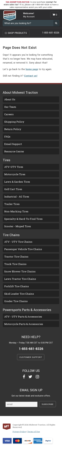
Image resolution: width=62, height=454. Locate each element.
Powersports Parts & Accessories (27, 310)
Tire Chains (11, 235)
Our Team (10, 107)
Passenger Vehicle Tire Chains (23, 249)
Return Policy (12, 129)
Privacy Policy (19, 431)
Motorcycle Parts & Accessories (23, 324)
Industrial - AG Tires (16, 196)
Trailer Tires (12, 204)
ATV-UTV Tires (13, 167)
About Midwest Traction (20, 92)
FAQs (7, 136)
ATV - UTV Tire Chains (18, 241)
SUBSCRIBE (48, 404)
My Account (29, 16)
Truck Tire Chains (15, 264)
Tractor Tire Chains (16, 256)
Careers (9, 114)
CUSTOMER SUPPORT (30, 357)
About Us (9, 99)
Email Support (13, 144)
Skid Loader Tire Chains (19, 293)
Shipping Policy (14, 121)
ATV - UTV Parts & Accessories (23, 316)
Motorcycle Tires (14, 174)
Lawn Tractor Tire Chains (20, 279)
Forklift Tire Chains (16, 286)
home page (32, 69)
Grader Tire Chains (16, 301)
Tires (6, 160)
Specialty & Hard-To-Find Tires (23, 219)
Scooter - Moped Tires (17, 226)
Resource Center (14, 151)
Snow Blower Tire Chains (20, 271)
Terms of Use (33, 431)
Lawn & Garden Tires (17, 181)
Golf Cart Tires (13, 189)
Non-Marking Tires (16, 211)
